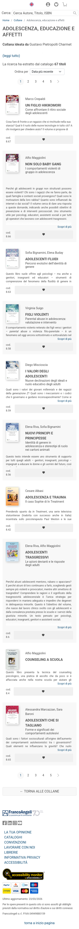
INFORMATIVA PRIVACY (22, 857)
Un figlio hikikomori (43, 105)
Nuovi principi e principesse (39, 435)
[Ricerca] (74, 13)
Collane (18, 20)
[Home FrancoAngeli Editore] (14, 5)
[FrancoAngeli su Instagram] (15, 824)
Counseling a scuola (44, 660)
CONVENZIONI (15, 842)
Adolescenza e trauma (45, 497)
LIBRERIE (11, 852)
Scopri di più (64, 226)
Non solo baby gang (43, 164)
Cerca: (6, 13)
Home (6, 20)
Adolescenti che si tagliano (42, 722)
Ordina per (21, 71)
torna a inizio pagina (39, 923)
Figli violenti (37, 315)
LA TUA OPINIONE (18, 832)
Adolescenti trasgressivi (36, 554)
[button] (30, 5)
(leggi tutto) (11, 56)
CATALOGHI (13, 837)
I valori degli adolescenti (37, 373)
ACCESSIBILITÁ (15, 863)
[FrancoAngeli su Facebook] (5, 824)
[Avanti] (58, 81)
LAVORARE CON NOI (19, 847)
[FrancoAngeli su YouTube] (20, 824)
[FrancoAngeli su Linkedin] (10, 824)
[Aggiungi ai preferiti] (44, 139)
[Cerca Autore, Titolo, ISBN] (41, 13)
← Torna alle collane (39, 791)
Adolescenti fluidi (41, 259)
